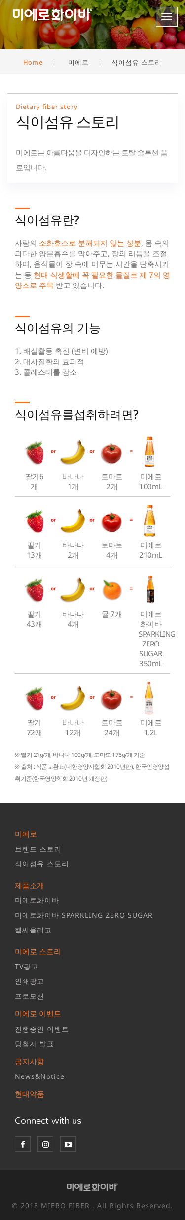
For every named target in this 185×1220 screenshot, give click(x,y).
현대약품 (29, 1094)
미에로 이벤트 (38, 1013)
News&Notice (40, 1076)
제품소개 (29, 885)
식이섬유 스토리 (42, 863)
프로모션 (29, 996)
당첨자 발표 (34, 1043)
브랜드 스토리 (38, 849)
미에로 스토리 (38, 951)
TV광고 (26, 966)
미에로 (26, 834)
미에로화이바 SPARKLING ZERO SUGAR (84, 915)
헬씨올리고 (33, 929)
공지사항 (29, 1061)
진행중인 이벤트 (42, 1029)
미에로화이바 (37, 900)
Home (33, 62)
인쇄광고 (29, 981)
